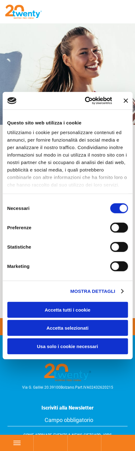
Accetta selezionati (67, 328)
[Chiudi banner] (125, 101)
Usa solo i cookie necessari (67, 346)
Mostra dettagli (92, 291)
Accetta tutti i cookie (67, 309)
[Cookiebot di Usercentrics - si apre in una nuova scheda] (85, 101)
